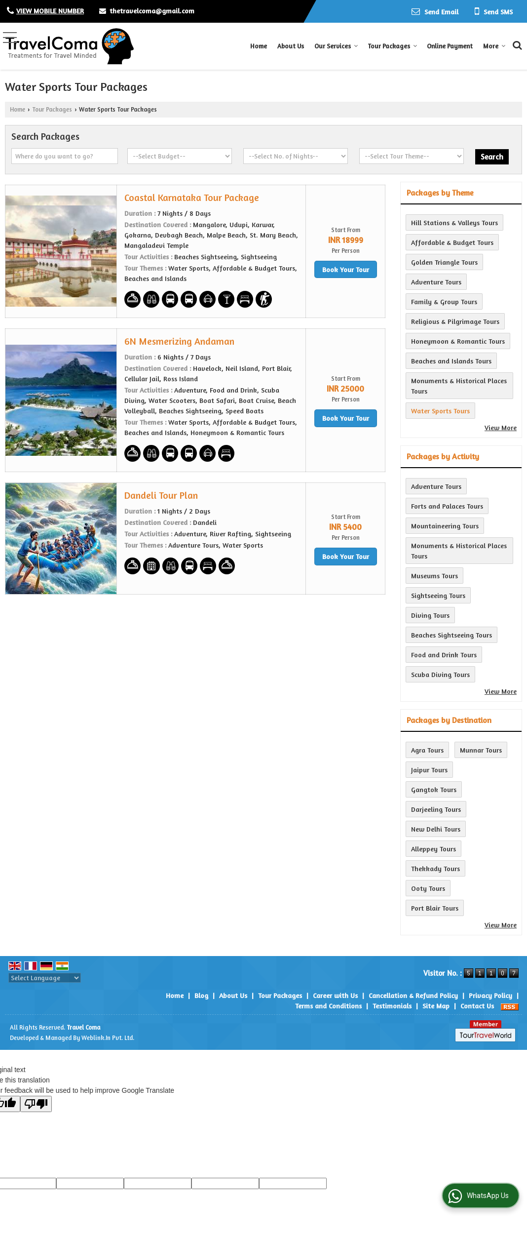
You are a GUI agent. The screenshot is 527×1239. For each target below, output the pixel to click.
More (494, 46)
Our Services (336, 46)
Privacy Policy (490, 995)
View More (501, 427)
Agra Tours (427, 750)
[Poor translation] (36, 1104)
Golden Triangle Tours (444, 262)
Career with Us (335, 995)
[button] (50, 10)
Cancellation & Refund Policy (413, 995)
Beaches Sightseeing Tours (451, 635)
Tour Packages (392, 46)
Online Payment (450, 46)
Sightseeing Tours (438, 595)
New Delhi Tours (435, 829)
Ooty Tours (428, 888)
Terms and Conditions (328, 1005)
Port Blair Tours (434, 908)
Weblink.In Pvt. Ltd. (107, 1037)
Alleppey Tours (433, 848)
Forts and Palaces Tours (447, 506)
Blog (201, 995)
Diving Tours (430, 615)
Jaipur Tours (429, 769)
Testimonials (392, 1005)
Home (258, 46)
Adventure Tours (436, 282)
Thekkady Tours (435, 868)
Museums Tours (434, 575)
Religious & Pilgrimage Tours (455, 321)
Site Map (436, 1005)
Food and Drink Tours (444, 654)
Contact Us (477, 1005)
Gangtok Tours (433, 789)
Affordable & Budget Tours (452, 242)
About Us (290, 46)
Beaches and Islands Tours (451, 361)
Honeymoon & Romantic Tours (458, 341)
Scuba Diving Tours (440, 674)
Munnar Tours (481, 750)
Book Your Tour (345, 269)
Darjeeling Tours (436, 809)
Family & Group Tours (444, 301)
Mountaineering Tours (445, 525)
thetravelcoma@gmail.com (152, 10)
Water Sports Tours (440, 410)
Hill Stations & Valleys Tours (454, 222)
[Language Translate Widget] (44, 978)
